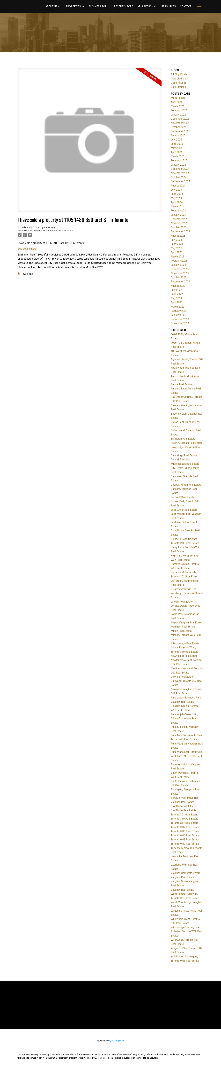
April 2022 (177, 302)
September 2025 (180, 131)
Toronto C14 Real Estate (184, 822)
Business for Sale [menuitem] (99, 6)
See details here (27, 248)
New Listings (178, 78)
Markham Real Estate (183, 626)
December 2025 (180, 118)
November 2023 (180, 223)
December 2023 (180, 219)
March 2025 (177, 156)
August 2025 (178, 135)
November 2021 (180, 323)
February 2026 (179, 110)
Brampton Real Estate (183, 438)
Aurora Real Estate (181, 384)
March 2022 (177, 306)
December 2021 (180, 319)
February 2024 (179, 210)
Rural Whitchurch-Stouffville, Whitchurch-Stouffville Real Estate (187, 756)
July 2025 (176, 139)
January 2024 (178, 214)
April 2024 (177, 202)
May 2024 (176, 198)
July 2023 (176, 239)
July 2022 (176, 290)
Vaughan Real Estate (182, 889)
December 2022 (180, 269)
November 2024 (180, 173)
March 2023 (177, 256)
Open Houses (178, 82)
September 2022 (180, 281)
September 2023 (180, 231)
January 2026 (178, 114)
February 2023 (179, 260)
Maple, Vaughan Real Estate (186, 622)
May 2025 (176, 147)
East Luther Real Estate (184, 509)
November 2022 (180, 273)
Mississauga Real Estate (185, 643)
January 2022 (178, 315)
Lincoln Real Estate (182, 601)
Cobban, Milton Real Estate (186, 484)
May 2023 (176, 248)
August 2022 (178, 285)
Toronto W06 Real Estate (185, 835)
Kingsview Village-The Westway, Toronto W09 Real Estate (187, 593)
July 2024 (176, 189)
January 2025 (178, 164)
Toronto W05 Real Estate (185, 831)
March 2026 (177, 106)
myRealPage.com (116, 1040)
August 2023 (178, 235)
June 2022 (177, 294)
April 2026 (177, 102)
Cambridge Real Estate (184, 455)
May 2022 (176, 298)
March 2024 (177, 206)
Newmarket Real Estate (184, 655)
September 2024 (180, 181)
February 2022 (179, 310)
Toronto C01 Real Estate (184, 814)
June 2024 (177, 193)
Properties (73, 6)
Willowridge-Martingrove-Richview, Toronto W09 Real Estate (186, 931)
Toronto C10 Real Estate (184, 818)
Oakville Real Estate (182, 676)
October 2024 (178, 177)
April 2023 (177, 252)
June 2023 (177, 244)
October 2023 (178, 227)
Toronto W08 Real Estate (185, 839)
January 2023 (178, 264)
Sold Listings (178, 86)
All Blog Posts (179, 74)
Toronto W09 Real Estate (185, 843)
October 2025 (178, 127)
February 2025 (179, 160)
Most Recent (178, 97)
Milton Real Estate (181, 630)
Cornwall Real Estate (182, 497)
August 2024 (178, 185)
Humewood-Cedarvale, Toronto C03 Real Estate (50, 230)
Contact (185, 6)
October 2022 (178, 277)
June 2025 (177, 143)
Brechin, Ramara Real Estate (187, 442)
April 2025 (177, 152)
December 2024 (180, 168)
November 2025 (180, 122)
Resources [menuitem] (168, 6)
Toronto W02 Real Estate (185, 827)
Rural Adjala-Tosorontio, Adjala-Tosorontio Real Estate (184, 718)
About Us (51, 6)
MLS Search (145, 6)
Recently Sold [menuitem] (123, 6)
